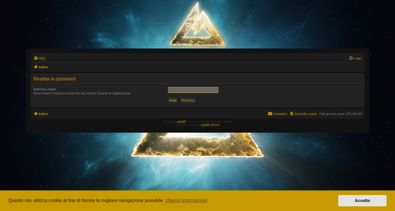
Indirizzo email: (45, 89)
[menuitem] (39, 58)
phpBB (181, 121)
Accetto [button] (362, 200)
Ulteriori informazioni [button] (186, 200)
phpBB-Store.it (210, 125)
